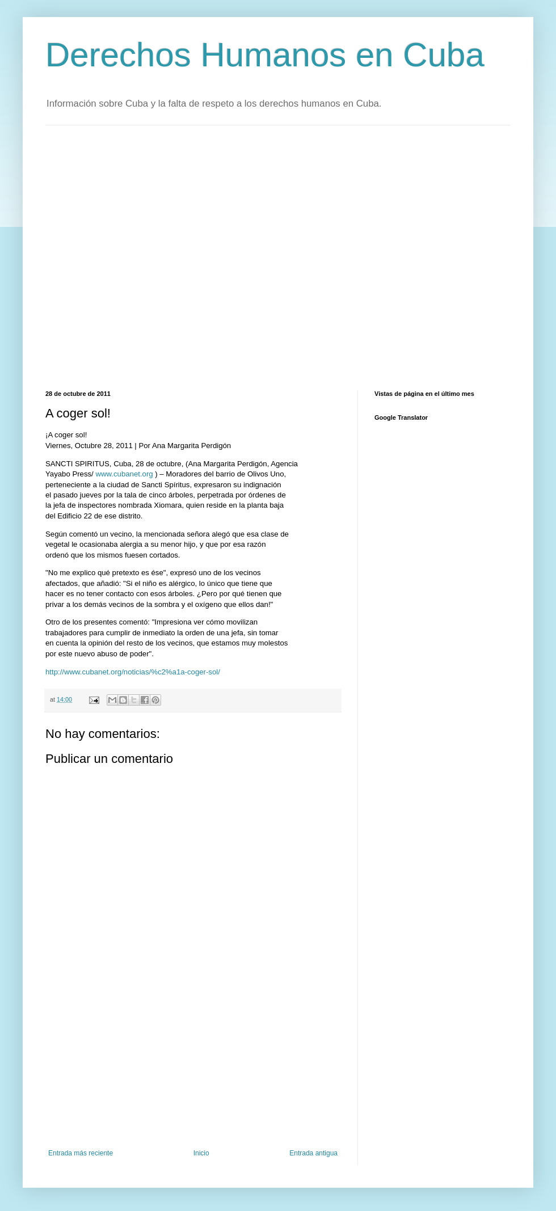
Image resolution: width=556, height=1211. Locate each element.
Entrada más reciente (80, 1153)
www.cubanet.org (124, 474)
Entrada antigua (313, 1153)
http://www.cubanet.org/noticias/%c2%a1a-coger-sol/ (132, 672)
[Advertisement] (114, 256)
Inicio (201, 1153)
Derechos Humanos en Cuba (265, 55)
